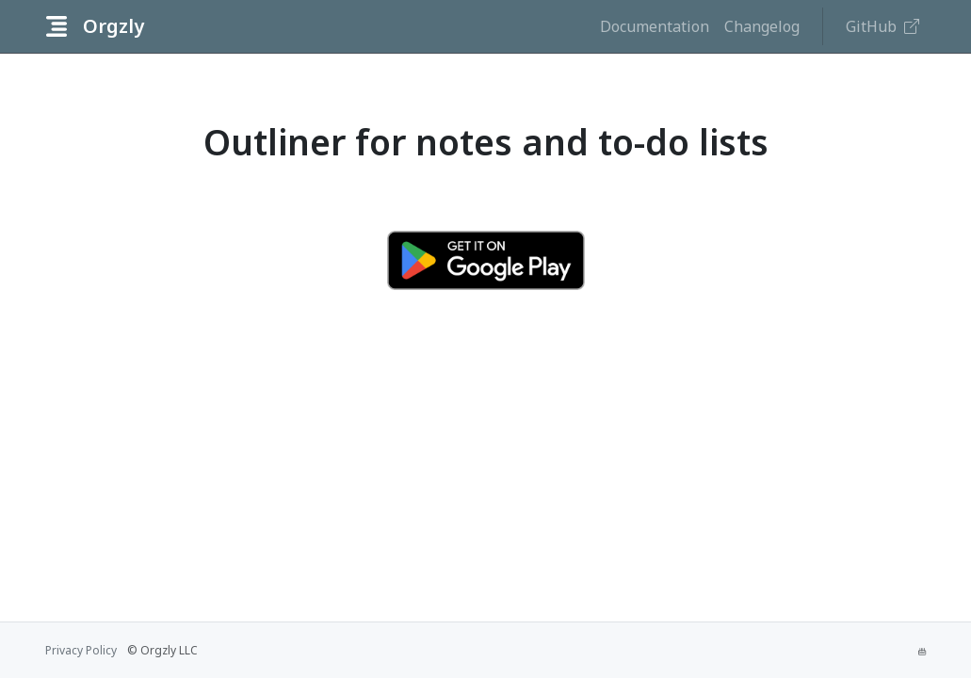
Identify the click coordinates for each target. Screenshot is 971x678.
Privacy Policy (81, 650)
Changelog (762, 26)
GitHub (882, 26)
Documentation (654, 26)
